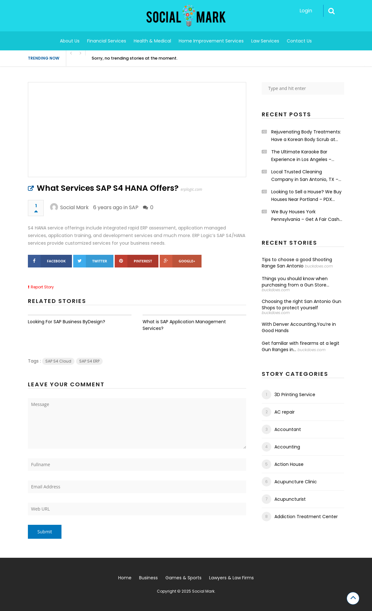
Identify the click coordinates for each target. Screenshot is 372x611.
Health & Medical (152, 41)
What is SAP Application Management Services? (184, 324)
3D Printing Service (294, 394)
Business (148, 578)
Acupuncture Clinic (295, 482)
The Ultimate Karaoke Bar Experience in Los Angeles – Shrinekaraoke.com (301, 156)
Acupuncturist (290, 499)
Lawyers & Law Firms (231, 578)
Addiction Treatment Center (306, 516)
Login (305, 10)
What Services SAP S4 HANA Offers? (108, 188)
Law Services (265, 41)
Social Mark (74, 207)
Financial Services (106, 41)
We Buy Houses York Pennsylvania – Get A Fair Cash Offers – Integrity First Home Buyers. (305, 216)
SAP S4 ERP (89, 361)
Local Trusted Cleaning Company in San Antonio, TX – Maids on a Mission (304, 176)
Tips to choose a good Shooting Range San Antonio (297, 262)
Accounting (287, 447)
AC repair (284, 412)
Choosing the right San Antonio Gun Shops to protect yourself (301, 304)
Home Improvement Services (211, 41)
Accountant (287, 429)
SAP (133, 207)
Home (124, 578)
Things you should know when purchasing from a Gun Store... (295, 281)
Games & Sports (183, 578)
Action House (289, 464)
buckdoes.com (319, 266)
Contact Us (299, 41)
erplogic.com (191, 189)
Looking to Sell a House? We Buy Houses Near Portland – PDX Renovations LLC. (306, 196)
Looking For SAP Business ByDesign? (66, 321)
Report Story (42, 287)
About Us (70, 41)
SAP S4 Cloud (58, 361)
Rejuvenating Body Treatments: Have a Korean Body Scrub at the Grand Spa (306, 136)
